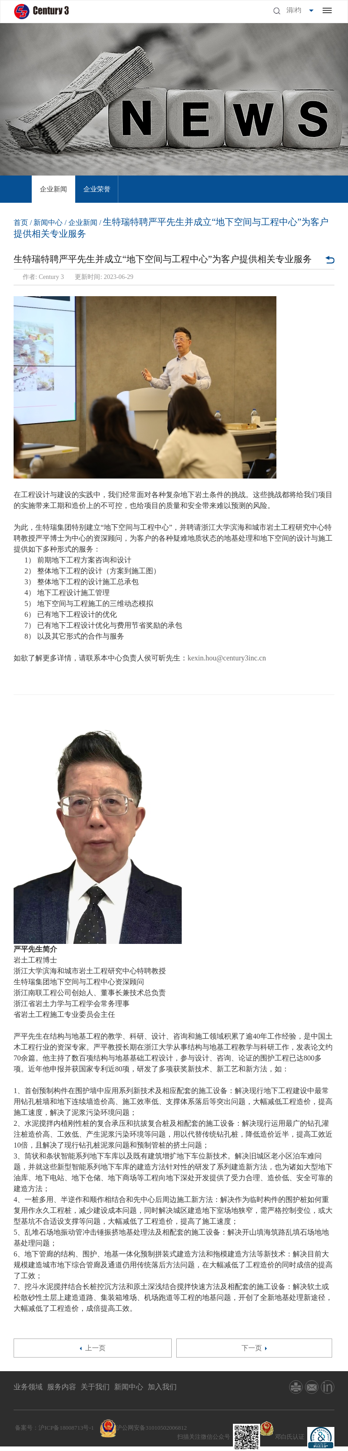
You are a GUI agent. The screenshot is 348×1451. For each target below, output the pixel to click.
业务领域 (28, 1387)
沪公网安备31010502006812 (151, 1427)
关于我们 (95, 1387)
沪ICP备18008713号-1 (66, 1427)
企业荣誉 (97, 189)
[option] (53, 189)
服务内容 (61, 1387)
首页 (21, 222)
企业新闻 (53, 189)
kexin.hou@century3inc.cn (227, 658)
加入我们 (162, 1387)
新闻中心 (48, 222)
